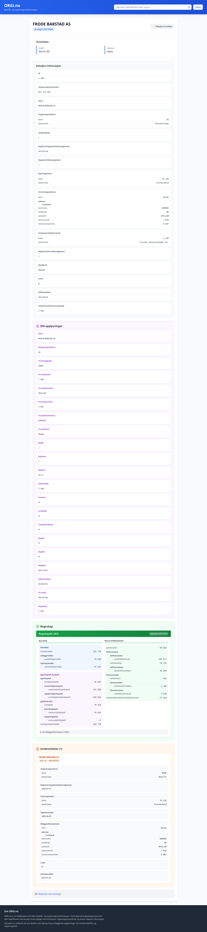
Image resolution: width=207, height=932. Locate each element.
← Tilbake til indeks (162, 26)
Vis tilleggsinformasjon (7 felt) (55, 732)
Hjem (198, 7)
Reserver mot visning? (48, 893)
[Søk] (189, 7)
